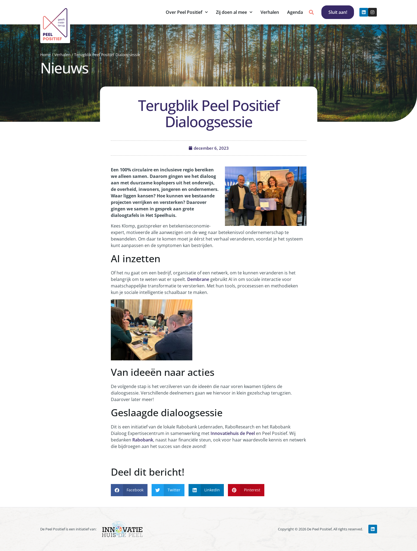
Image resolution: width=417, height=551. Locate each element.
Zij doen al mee (234, 12)
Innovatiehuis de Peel (233, 433)
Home (45, 54)
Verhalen (269, 12)
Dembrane (198, 279)
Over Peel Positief (186, 12)
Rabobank (142, 440)
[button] (311, 12)
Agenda (295, 12)
